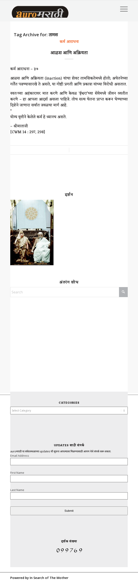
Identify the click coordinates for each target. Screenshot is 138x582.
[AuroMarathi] (45, 9)
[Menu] (122, 9)
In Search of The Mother (49, 577)
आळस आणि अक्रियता (69, 53)
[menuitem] (122, 9)
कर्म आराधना (69, 41)
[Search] (69, 292)
